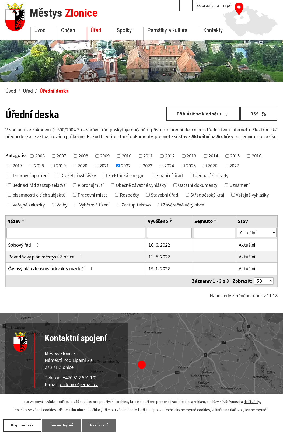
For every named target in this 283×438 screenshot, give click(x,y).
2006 (40, 156)
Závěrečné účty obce (183, 205)
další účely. (252, 401)
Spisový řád (24, 245)
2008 (83, 156)
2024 (169, 166)
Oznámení (239, 185)
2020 (82, 166)
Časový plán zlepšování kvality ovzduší (51, 268)
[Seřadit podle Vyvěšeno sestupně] (171, 221)
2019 (61, 166)
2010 (126, 156)
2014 (213, 156)
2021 (104, 166)
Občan (68, 30)
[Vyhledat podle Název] (75, 233)
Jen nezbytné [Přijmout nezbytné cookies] (62, 425)
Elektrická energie (126, 175)
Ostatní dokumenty (197, 185)
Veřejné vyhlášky (252, 195)
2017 (17, 166)
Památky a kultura (167, 30)
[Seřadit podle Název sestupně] (23, 221)
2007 (61, 156)
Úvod (40, 30)
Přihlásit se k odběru (202, 114)
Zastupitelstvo (136, 205)
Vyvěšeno (158, 221)
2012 (170, 156)
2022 (126, 166)
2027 (234, 166)
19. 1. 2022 (159, 268)
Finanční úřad (169, 175)
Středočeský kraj (207, 195)
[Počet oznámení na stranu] (264, 281)
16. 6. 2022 (159, 245)
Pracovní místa (93, 195)
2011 (148, 156)
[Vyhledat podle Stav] (257, 232)
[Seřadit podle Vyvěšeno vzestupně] (171, 219)
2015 (235, 156)
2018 (39, 166)
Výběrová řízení (94, 205)
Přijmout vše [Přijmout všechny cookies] (22, 425)
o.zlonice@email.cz (79, 384)
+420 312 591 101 (79, 377)
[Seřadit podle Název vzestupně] (23, 219)
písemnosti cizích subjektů (39, 195)
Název (13, 221)
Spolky (124, 30)
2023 (147, 166)
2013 (191, 156)
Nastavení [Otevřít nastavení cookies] (99, 425)
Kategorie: (16, 155)
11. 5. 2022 (159, 257)
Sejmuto (203, 221)
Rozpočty (129, 195)
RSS (258, 114)
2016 (256, 156)
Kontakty (213, 30)
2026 (212, 166)
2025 (191, 166)
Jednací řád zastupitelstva (39, 185)
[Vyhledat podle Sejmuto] (214, 233)
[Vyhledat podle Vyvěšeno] (169, 233)
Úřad (96, 30)
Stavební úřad (164, 195)
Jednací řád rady (211, 175)
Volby (62, 205)
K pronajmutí (91, 185)
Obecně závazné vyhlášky (141, 185)
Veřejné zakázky (29, 205)
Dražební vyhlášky (78, 175)
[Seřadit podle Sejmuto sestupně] (216, 221)
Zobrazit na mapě (214, 5)
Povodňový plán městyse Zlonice (46, 257)
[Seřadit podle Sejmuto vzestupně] (216, 219)
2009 (105, 156)
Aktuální (247, 245)
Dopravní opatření (30, 175)
